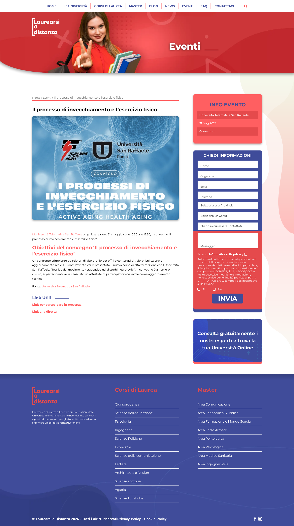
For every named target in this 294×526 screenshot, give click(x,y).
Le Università (75, 6)
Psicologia (123, 421)
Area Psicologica (210, 447)
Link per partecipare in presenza (57, 304)
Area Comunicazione (214, 404)
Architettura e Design (132, 473)
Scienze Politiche (128, 438)
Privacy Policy (129, 519)
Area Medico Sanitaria (215, 456)
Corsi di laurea (108, 6)
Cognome (207, 176)
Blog (153, 6)
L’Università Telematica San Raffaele (57, 234)
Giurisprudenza (127, 404)
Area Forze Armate (212, 430)
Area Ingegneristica (213, 464)
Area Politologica (211, 438)
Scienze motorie (128, 481)
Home (51, 6)
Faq (204, 6)
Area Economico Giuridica (218, 413)
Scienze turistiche (129, 498)
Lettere (121, 464)
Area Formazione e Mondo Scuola (224, 421)
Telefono (206, 197)
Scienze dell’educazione (134, 413)
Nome (204, 166)
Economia (123, 447)
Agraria (120, 490)
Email (204, 186)
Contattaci (224, 6)
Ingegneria (123, 430)
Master (135, 6)
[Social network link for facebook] (255, 519)
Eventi (187, 6)
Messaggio (207, 246)
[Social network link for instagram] (260, 519)
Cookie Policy (155, 519)
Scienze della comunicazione (138, 456)
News (170, 6)
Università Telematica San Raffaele (65, 286)
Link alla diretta (44, 311)
